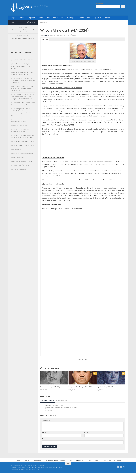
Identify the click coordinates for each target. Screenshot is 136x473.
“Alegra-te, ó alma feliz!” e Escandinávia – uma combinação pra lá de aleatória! (23, 80)
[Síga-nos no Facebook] (28, 22)
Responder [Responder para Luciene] (48, 410)
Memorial (43, 23)
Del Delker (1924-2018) (22, 165)
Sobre (88, 18)
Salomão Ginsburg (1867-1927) (51, 387)
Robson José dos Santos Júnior (30, 467)
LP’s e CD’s (107, 18)
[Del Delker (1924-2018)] (11, 165)
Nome (44, 432)
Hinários (21, 18)
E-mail (86, 432)
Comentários (48, 400)
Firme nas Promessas (19, 169)
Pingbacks (62, 400)
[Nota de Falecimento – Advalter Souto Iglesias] (11, 129)
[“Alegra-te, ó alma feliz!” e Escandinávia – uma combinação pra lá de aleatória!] (11, 78)
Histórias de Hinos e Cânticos (48, 18)
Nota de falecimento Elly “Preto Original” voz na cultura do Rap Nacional (21, 66)
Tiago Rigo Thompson (56, 467)
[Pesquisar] (123, 6)
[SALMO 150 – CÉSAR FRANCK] (11, 60)
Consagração (16, 149)
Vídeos (81, 18)
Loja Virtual (97, 18)
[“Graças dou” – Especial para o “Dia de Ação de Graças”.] (11, 103)
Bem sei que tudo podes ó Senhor (23, 141)
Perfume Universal (18, 157)
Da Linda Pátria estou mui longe (22, 161)
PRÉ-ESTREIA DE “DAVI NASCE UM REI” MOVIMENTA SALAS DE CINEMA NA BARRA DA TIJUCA (22, 88)
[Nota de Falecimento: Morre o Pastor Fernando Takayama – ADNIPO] (11, 135)
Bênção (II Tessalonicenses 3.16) (22, 153)
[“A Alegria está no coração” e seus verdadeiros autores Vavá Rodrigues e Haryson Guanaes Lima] (11, 94)
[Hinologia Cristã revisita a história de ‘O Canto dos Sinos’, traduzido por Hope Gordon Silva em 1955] (11, 109)
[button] (45, 39)
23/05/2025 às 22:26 (57, 405)
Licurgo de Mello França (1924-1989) (82, 387)
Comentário (46, 420)
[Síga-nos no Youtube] (31, 22)
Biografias (31, 18)
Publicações (71, 18)
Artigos (13, 18)
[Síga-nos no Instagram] (34, 22)
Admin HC (46, 35)
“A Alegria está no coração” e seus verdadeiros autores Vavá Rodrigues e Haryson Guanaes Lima (22, 97)
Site (43, 439)
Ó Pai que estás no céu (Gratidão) (23, 145)
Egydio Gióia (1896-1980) (105, 387)
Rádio (62, 18)
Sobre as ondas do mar (19, 125)
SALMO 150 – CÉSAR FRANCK (24, 60)
